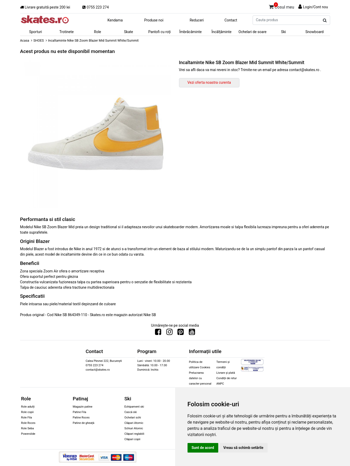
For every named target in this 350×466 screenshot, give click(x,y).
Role (97, 32)
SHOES (38, 40)
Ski (283, 32)
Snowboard (314, 32)
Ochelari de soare (252, 32)
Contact (230, 20)
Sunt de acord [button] (203, 448)
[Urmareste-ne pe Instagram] (169, 333)
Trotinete (66, 32)
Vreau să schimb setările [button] (243, 448)
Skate (128, 32)
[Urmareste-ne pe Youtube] (192, 333)
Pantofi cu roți (159, 32)
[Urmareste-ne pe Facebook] (158, 333)
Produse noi (153, 20)
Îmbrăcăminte (190, 32)
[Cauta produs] (325, 20)
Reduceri (197, 20)
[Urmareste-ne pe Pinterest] (180, 333)
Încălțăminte (222, 32)
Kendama (115, 20)
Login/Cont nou (315, 7)
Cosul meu (281, 6)
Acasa (24, 40)
